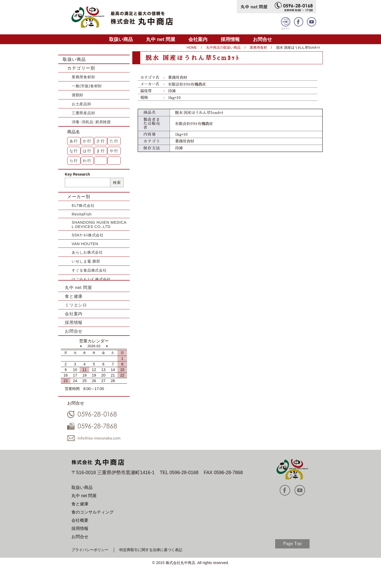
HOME (192, 47)
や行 (114, 151)
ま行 (100, 151)
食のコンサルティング (92, 512)
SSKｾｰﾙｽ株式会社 (88, 235)
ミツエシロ (76, 305)
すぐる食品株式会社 (89, 270)
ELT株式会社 (83, 205)
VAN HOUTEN (85, 244)
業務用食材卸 (83, 77)
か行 (87, 141)
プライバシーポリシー (89, 550)
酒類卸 (77, 95)
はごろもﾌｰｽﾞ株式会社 (91, 279)
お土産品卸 (81, 104)
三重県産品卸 (83, 113)
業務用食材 (258, 47)
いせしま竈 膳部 (86, 261)
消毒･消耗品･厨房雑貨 (91, 122)
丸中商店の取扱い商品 (223, 47)
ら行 (74, 160)
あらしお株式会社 (87, 252)
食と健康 (74, 296)
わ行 (87, 160)
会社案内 (197, 39)
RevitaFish (82, 214)
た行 (114, 141)
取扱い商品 (121, 39)
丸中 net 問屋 (160, 39)
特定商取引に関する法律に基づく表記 (150, 550)
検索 (117, 182)
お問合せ (262, 39)
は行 (87, 151)
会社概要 (79, 520)
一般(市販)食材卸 (87, 86)
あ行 (74, 141)
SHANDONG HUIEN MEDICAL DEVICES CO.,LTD (99, 224)
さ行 (100, 141)
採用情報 (230, 39)
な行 (74, 151)
